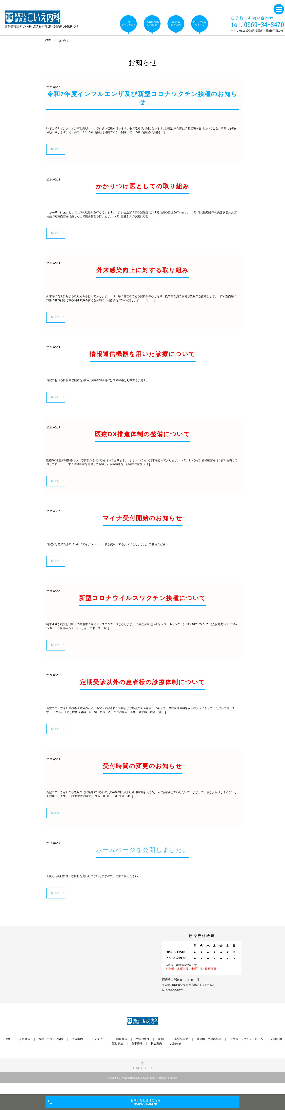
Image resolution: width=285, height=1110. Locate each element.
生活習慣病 (142, 1050)
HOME (47, 40)
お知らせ (175, 1054)
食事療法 (136, 1054)
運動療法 (117, 1054)
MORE (56, 149)
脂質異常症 (181, 1050)
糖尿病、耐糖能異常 (209, 1050)
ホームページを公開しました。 (142, 860)
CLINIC (175, 24)
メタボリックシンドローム (246, 1050)
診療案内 (121, 1050)
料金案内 (156, 1054)
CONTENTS (152, 24)
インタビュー (99, 1050)
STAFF (128, 24)
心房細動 (276, 1050)
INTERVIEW (199, 24)
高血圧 (162, 1050)
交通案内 (24, 1050)
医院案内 (77, 1050)
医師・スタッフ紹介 (51, 1050)
